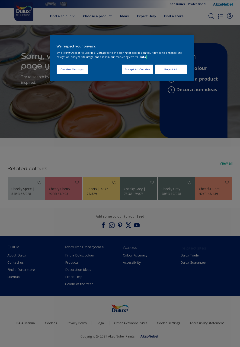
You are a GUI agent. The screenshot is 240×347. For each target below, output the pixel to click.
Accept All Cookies (137, 69)
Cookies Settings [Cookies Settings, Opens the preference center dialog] (72, 69)
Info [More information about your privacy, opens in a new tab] (143, 57)
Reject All (171, 69)
